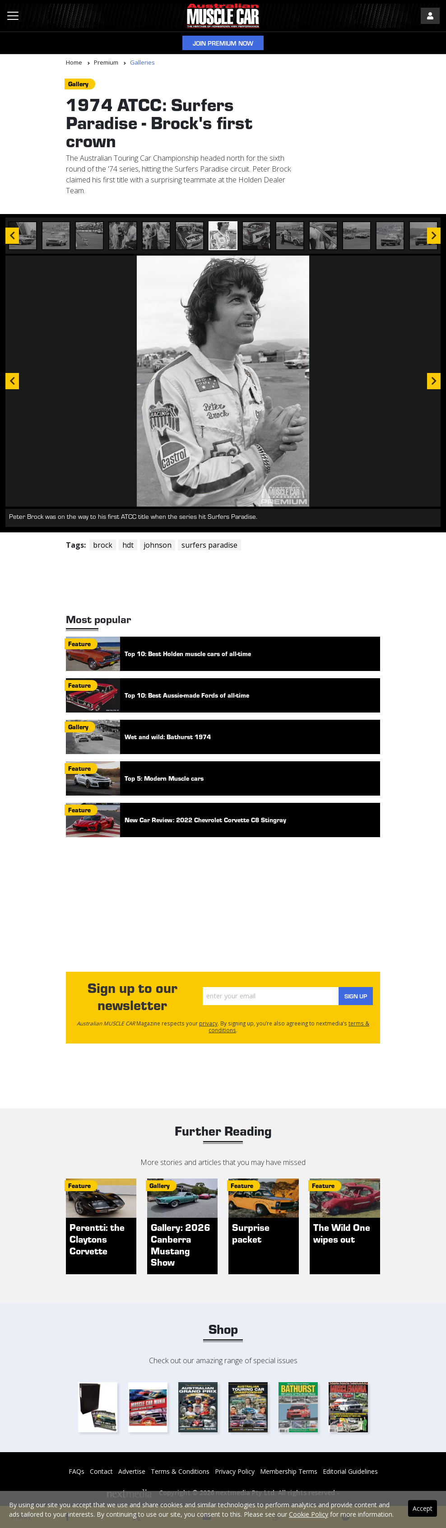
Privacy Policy (235, 1471)
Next (434, 381)
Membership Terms (288, 1471)
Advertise (131, 1471)
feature (79, 643)
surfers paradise (209, 545)
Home (74, 62)
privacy (208, 1023)
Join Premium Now (223, 43)
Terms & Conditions (180, 1471)
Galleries (142, 62)
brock (102, 545)
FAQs (76, 1471)
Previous (12, 381)
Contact (101, 1471)
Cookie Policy (308, 1514)
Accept (422, 1508)
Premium (106, 62)
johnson (158, 545)
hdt (128, 545)
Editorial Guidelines (350, 1471)
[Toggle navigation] (13, 16)
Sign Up (352, 996)
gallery (78, 83)
